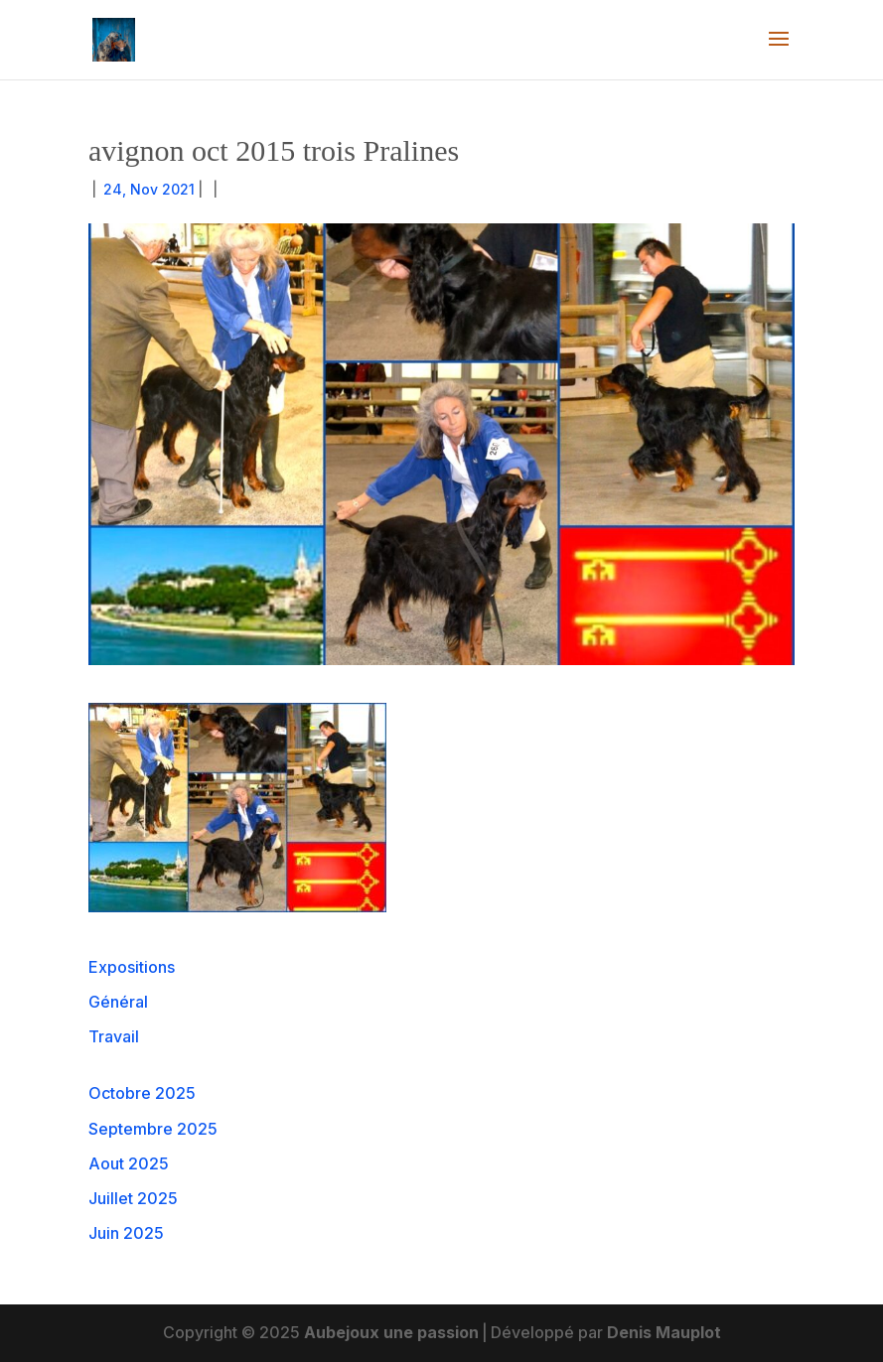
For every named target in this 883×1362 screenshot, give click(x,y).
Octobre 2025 (142, 1093)
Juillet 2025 (133, 1198)
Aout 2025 (128, 1163)
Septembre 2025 (153, 1129)
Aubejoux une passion (391, 1332)
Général (118, 1002)
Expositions (131, 967)
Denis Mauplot (664, 1332)
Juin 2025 (126, 1233)
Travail (113, 1036)
